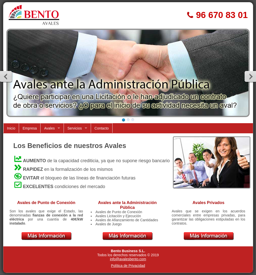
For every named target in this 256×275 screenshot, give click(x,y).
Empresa (30, 128)
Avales (49, 128)
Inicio (11, 128)
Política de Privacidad (128, 266)
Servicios (74, 128)
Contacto (102, 128)
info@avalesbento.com (128, 259)
